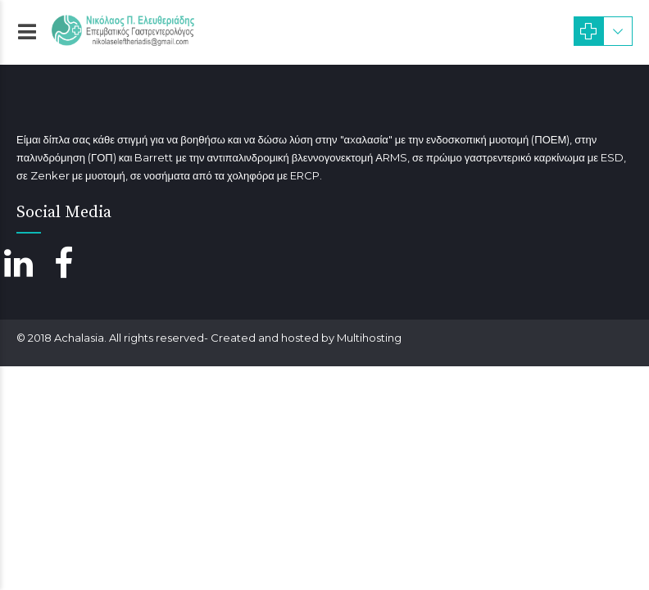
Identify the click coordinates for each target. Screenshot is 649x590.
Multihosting (369, 337)
